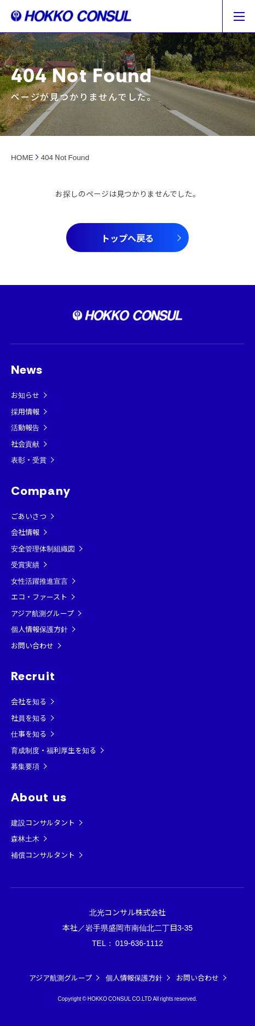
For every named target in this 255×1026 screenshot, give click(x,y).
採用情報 (25, 411)
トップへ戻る (127, 237)
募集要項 (25, 766)
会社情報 (25, 532)
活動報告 (25, 427)
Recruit (33, 676)
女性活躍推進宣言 (39, 580)
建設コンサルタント (43, 822)
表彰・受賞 (29, 459)
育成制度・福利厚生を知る (53, 750)
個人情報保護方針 (39, 629)
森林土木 (25, 838)
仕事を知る (29, 733)
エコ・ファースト (39, 596)
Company (41, 491)
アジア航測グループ (42, 613)
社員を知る (29, 718)
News (27, 370)
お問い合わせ (32, 645)
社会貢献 (25, 443)
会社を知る (29, 701)
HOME (22, 156)
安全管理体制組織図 (43, 548)
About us (39, 797)
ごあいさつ (29, 516)
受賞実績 (25, 564)
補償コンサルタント (43, 855)
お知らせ (25, 395)
